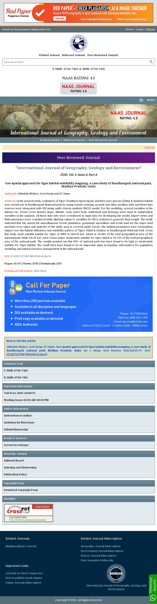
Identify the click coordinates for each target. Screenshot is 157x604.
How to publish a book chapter (24, 578)
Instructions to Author (18, 415)
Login (140, 29)
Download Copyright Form (21, 490)
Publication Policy (15, 474)
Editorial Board (14, 460)
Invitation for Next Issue (19, 422)
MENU (147, 100)
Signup (151, 29)
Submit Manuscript (16, 429)
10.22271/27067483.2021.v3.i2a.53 (31, 256)
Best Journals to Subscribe (97, 560)
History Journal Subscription (98, 555)
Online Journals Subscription (23, 582)
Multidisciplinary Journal (21, 546)
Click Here (40, 271)
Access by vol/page (16, 445)
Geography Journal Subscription (100, 546)
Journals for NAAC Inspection (24, 573)
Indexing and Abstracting (20, 467)
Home (129, 29)
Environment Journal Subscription (102, 551)
